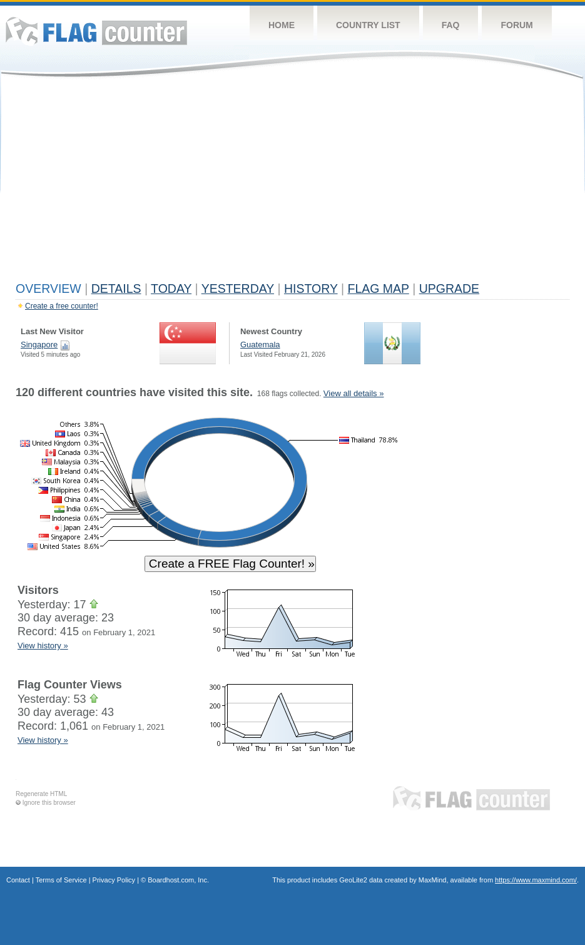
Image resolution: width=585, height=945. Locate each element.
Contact (18, 880)
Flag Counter (96, 31)
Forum (516, 25)
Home (281, 25)
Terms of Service (61, 880)
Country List (368, 25)
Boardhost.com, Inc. (178, 880)
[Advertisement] (292, 182)
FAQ (451, 25)
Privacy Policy (114, 880)
